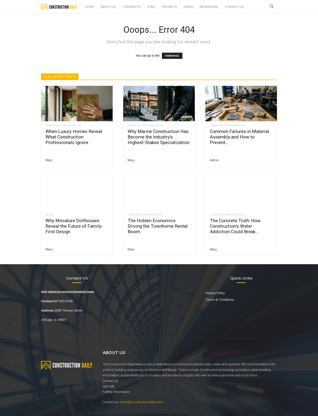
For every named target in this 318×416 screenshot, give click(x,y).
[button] (271, 7)
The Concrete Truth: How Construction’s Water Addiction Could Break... (235, 226)
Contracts (131, 6)
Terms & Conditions (219, 299)
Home (89, 6)
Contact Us (234, 6)
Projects (169, 6)
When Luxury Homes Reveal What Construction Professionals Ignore (73, 137)
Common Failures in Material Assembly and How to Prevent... (239, 137)
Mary (49, 160)
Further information (116, 392)
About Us (108, 6)
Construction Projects (63, 125)
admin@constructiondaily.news (141, 402)
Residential (209, 6)
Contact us (110, 381)
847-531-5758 (63, 301)
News (49, 214)
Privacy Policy (215, 293)
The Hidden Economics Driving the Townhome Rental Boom (158, 226)
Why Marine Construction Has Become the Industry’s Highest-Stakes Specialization (158, 137)
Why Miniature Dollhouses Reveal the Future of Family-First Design (74, 226)
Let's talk (108, 386)
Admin (214, 160)
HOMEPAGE (172, 55)
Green (188, 6)
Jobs (151, 6)
